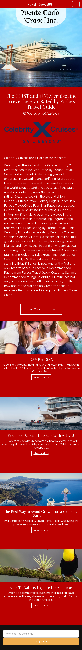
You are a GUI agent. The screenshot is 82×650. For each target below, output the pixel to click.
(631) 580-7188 (40, 4)
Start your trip (41, 641)
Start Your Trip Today (41, 309)
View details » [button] (41, 377)
